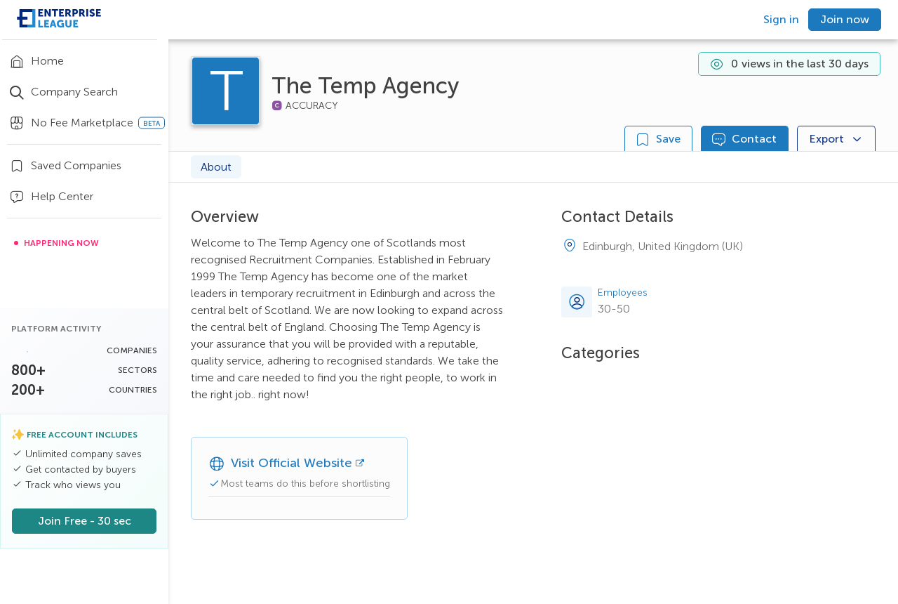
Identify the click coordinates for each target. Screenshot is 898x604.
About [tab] (216, 166)
